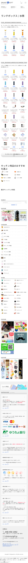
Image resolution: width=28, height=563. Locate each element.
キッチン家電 (19, 177)
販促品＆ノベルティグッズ (9, 295)
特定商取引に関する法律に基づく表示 (9, 544)
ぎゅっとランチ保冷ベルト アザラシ (5, 136)
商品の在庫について (6, 486)
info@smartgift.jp (11, 536)
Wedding (16, 7)
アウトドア (6, 270)
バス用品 (5, 239)
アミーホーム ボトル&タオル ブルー (5, 145)
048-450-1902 (11, 532)
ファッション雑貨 (7, 251)
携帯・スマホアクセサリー (9, 264)
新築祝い (18, 301)
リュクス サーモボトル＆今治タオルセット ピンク (14, 109)
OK (4, 561)
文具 (5, 260)
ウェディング (19, 310)
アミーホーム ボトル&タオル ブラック (23, 127)
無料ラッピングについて (7, 518)
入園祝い (18, 313)
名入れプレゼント (7, 280)
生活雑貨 (5, 248)
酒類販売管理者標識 (6, 545)
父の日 (18, 286)
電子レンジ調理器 (7, 177)
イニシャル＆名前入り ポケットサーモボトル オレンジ (23, 36)
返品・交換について (6, 498)
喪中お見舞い (19, 307)
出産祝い (5, 313)
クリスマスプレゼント (8, 292)
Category (4, 224)
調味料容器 (6, 174)
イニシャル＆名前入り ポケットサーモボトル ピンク (5, 98)
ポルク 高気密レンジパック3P (22, 108)
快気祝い (18, 304)
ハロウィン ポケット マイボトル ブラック (5, 127)
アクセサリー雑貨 (7, 254)
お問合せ (5, 529)
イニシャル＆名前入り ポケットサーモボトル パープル (23, 50)
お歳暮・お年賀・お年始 (21, 292)
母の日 (5, 286)
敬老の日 (5, 289)
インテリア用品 (7, 242)
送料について (5, 397)
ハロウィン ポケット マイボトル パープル (14, 118)
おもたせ (5, 310)
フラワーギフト (7, 267)
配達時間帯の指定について (8, 469)
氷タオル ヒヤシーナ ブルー (23, 146)
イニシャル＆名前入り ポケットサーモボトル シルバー (14, 98)
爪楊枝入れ (19, 171)
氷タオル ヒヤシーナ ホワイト (14, 146)
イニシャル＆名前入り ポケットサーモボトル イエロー (14, 36)
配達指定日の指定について (8, 457)
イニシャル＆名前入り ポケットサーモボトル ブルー (5, 50)
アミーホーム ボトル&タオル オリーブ (14, 127)
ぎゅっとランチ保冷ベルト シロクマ (22, 136)
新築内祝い (6, 301)
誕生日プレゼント (20, 280)
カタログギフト (7, 227)
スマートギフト (7, 2)
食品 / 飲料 (6, 230)
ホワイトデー (19, 283)
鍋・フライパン (7, 180)
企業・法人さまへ (6, 543)
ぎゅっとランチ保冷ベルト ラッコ (14, 136)
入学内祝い (19, 298)
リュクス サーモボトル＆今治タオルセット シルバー (5, 109)
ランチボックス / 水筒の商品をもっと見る (14, 154)
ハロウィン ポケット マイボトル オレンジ (5, 118)
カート (21, 2)
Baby (24, 7)
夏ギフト (18, 289)
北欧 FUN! (19, 295)
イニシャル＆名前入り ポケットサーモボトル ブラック (23, 98)
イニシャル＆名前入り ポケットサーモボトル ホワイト (5, 36)
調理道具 (18, 174)
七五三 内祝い (6, 298)
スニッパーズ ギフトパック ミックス (22, 118)
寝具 (5, 257)
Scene (3, 277)
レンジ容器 (6, 171)
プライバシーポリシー (12, 560)
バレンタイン (6, 283)
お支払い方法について (7, 413)
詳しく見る (5, 408)
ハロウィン (6, 307)
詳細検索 (13, 205)
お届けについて (6, 441)
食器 (5, 233)
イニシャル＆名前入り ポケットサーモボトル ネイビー (14, 50)
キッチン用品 (6, 236)
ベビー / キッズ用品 (7, 245)
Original (6, 7)
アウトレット (6, 273)
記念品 (5, 304)
